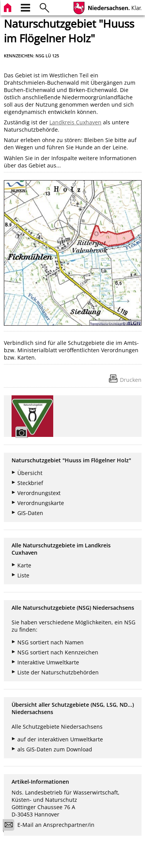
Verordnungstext (39, 493)
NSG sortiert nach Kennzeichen (57, 652)
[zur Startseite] (8, 6)
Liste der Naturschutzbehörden (58, 672)
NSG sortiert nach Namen (50, 642)
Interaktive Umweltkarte (48, 662)
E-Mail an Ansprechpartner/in (51, 826)
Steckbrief (30, 483)
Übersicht (29, 473)
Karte (24, 565)
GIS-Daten (30, 513)
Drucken (131, 379)
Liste (23, 575)
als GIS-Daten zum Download (54, 749)
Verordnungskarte (40, 503)
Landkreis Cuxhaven (75, 122)
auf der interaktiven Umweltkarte (60, 739)
